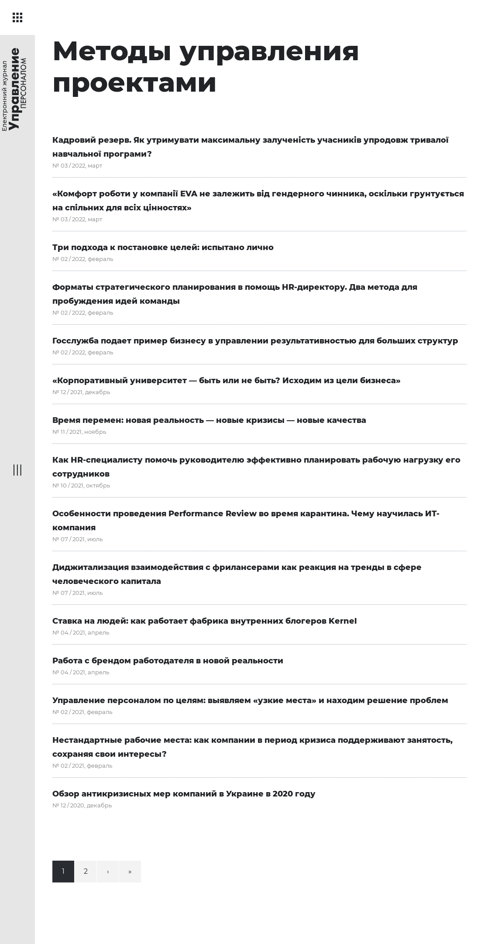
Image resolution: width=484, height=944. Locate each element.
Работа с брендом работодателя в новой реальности (167, 661)
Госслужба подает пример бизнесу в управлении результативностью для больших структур (255, 341)
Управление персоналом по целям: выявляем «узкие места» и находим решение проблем (250, 700)
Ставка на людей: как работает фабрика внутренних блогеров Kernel (204, 621)
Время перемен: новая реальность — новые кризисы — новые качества (209, 420)
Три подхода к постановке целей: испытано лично (163, 247)
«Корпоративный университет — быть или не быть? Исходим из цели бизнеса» (226, 380)
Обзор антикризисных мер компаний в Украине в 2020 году (184, 794)
